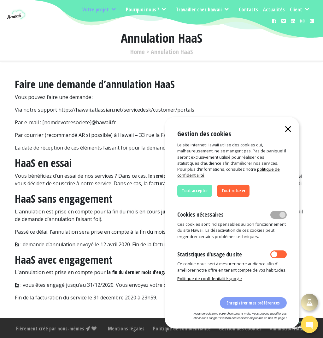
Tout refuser (233, 190)
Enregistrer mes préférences (253, 303)
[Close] (288, 129)
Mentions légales (126, 328)
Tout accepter (195, 190)
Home (137, 51)
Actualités (274, 9)
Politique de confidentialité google (209, 278)
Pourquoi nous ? (143, 9)
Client (296, 9)
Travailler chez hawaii (199, 9)
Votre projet (96, 9)
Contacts (248, 9)
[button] (309, 324)
